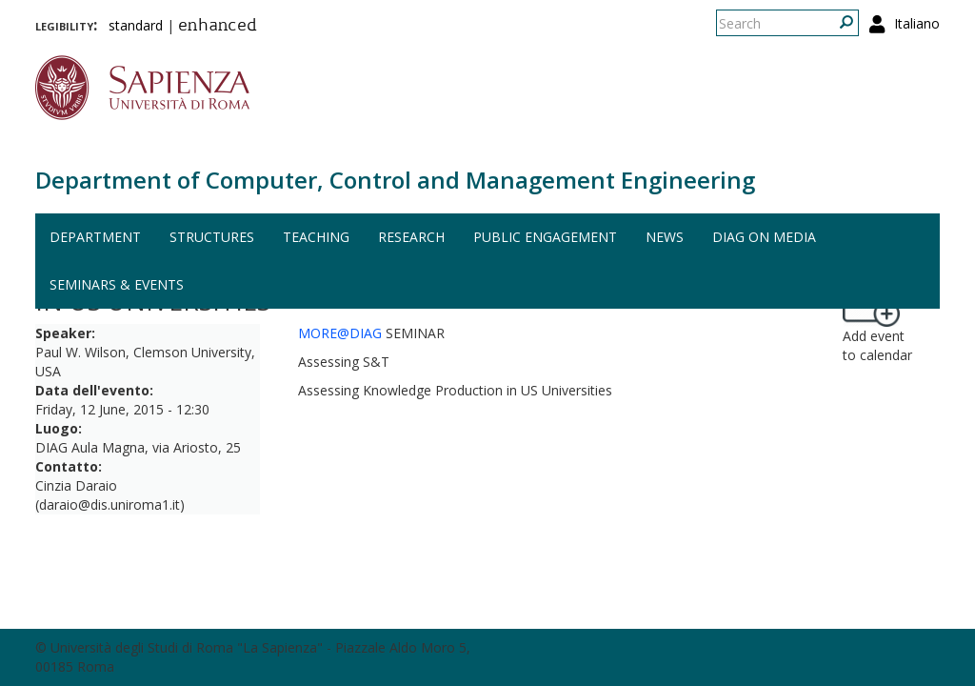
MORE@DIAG (340, 333)
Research (411, 237)
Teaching (316, 237)
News (665, 237)
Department (95, 237)
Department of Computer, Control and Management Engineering (395, 179)
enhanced (217, 26)
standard (136, 25)
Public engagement (545, 237)
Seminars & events (117, 284)
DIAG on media (764, 237)
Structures (211, 237)
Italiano (917, 23)
